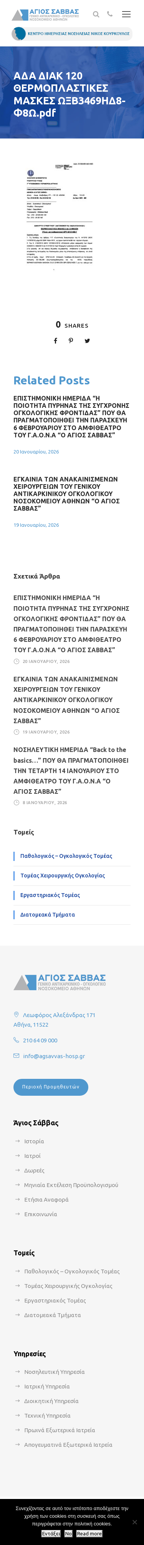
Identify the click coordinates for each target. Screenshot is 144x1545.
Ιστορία (34, 1141)
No (68, 1534)
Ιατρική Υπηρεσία (47, 1386)
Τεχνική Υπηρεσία (47, 1415)
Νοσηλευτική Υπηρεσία (54, 1372)
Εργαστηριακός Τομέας (50, 895)
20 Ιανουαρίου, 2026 (36, 451)
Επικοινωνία (40, 1214)
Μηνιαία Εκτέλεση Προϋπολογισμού (71, 1185)
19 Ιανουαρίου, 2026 (36, 525)
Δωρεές (34, 1170)
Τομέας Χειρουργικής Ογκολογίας (62, 875)
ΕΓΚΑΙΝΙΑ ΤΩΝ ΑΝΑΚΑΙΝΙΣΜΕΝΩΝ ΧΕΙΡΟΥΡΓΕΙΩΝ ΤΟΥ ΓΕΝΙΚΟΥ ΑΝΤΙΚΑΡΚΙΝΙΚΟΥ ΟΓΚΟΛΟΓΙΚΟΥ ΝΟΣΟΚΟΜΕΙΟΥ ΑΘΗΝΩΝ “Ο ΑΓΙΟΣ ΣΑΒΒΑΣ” (66, 494)
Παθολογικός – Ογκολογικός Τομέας (66, 856)
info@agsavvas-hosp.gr (54, 1056)
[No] (134, 1522)
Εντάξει (51, 1534)
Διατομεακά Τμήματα (47, 915)
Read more (89, 1534)
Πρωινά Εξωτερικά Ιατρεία (59, 1430)
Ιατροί (32, 1156)
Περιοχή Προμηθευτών (50, 1086)
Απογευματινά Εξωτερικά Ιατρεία (68, 1444)
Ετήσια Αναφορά (46, 1199)
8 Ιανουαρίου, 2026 (45, 802)
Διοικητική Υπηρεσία (51, 1401)
